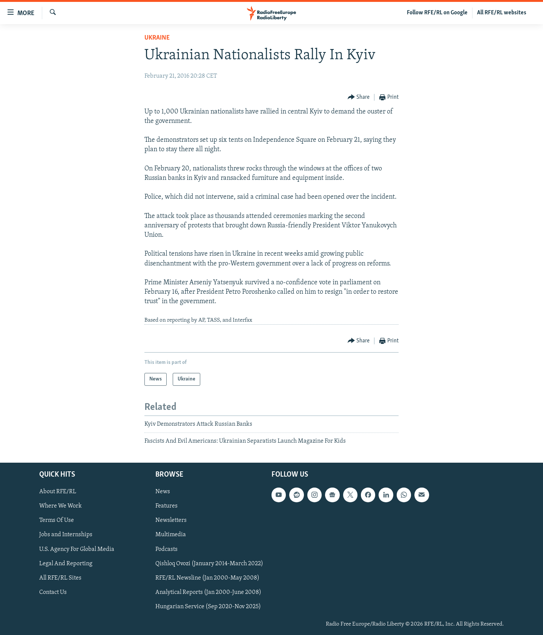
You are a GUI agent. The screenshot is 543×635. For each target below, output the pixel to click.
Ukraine (157, 37)
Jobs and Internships (65, 535)
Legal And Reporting (65, 563)
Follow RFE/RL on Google (437, 13)
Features (166, 506)
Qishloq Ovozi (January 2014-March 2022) (209, 563)
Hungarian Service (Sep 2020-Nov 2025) (208, 607)
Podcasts (166, 549)
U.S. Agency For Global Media (76, 549)
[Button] (359, 97)
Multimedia (170, 535)
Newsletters (171, 520)
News (162, 492)
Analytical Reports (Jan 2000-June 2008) (208, 592)
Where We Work (60, 506)
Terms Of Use (56, 520)
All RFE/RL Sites (60, 578)
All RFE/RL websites (501, 13)
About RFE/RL (57, 492)
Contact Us (53, 592)
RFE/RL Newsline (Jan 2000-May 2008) (207, 578)
